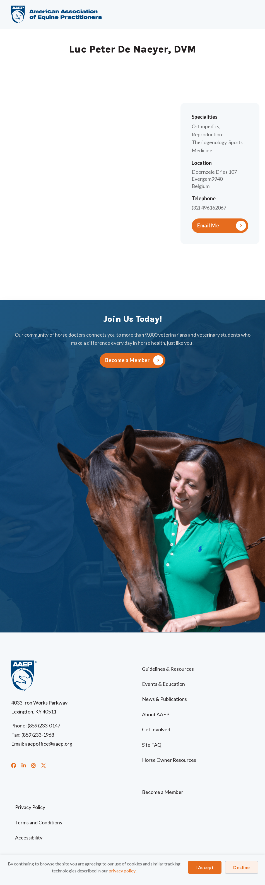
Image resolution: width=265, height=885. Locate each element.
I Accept (205, 867)
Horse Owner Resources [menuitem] (169, 760)
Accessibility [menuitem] (28, 837)
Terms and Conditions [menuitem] (38, 822)
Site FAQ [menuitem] (151, 745)
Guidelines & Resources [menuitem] (168, 669)
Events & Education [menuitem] (163, 684)
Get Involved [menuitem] (156, 729)
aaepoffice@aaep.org (48, 744)
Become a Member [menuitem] (162, 792)
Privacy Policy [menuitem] (30, 807)
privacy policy (122, 870)
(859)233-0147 (44, 725)
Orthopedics (205, 126)
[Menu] (247, 15)
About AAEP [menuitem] (155, 714)
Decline (241, 867)
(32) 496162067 (209, 207)
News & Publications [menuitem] (164, 699)
